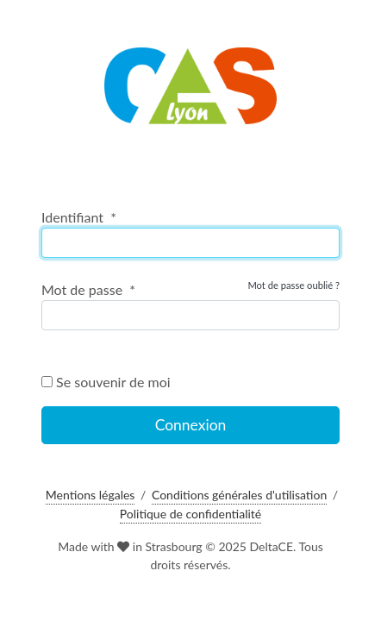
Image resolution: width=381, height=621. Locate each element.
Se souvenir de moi (106, 381)
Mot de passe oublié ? (293, 285)
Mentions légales (90, 494)
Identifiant (78, 217)
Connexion (191, 425)
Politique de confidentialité (190, 513)
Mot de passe (88, 289)
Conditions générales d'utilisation (239, 494)
